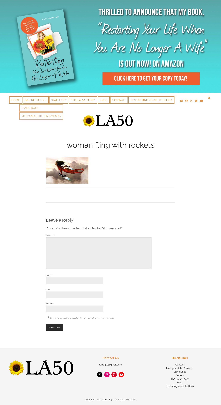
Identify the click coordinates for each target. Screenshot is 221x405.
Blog (103, 100)
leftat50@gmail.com (110, 364)
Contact (119, 100)
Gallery (180, 375)
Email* (48, 289)
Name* (49, 275)
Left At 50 (107, 399)
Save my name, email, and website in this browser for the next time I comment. (82, 318)
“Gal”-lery (58, 100)
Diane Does (179, 371)
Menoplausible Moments (179, 368)
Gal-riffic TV (34, 100)
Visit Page (110, 46)
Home (15, 100)
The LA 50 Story (83, 100)
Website (49, 303)
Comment (50, 235)
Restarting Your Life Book (151, 100)
